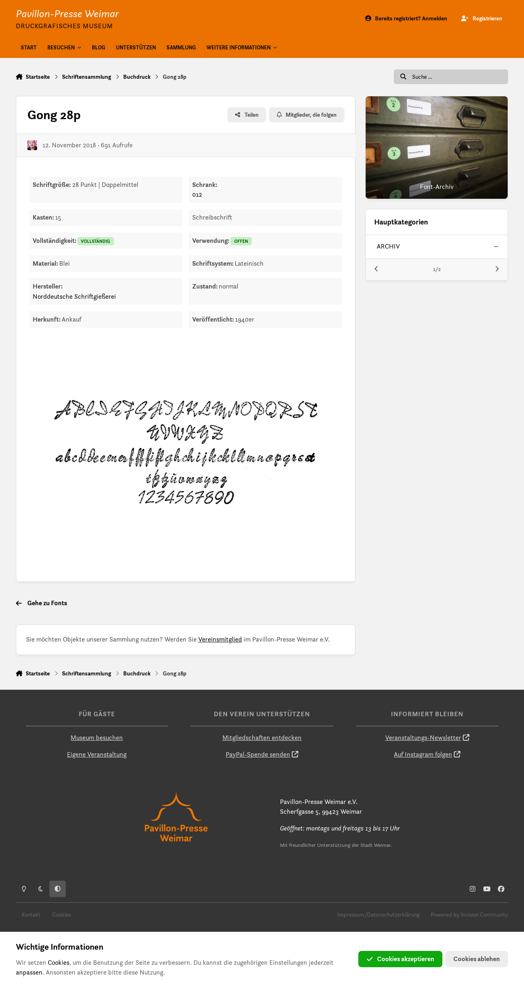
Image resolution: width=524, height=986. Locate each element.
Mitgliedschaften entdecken (262, 738)
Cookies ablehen (476, 959)
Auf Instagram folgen (423, 754)
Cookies (61, 914)
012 (197, 194)
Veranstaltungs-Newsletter (423, 738)
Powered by (469, 914)
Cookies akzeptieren (400, 959)
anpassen (29, 972)
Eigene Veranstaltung (97, 754)
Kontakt (31, 914)
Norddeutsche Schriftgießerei (74, 296)
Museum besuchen (97, 738)
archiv (388, 246)
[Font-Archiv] (437, 147)
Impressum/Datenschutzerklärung (378, 914)
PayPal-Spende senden (258, 754)
